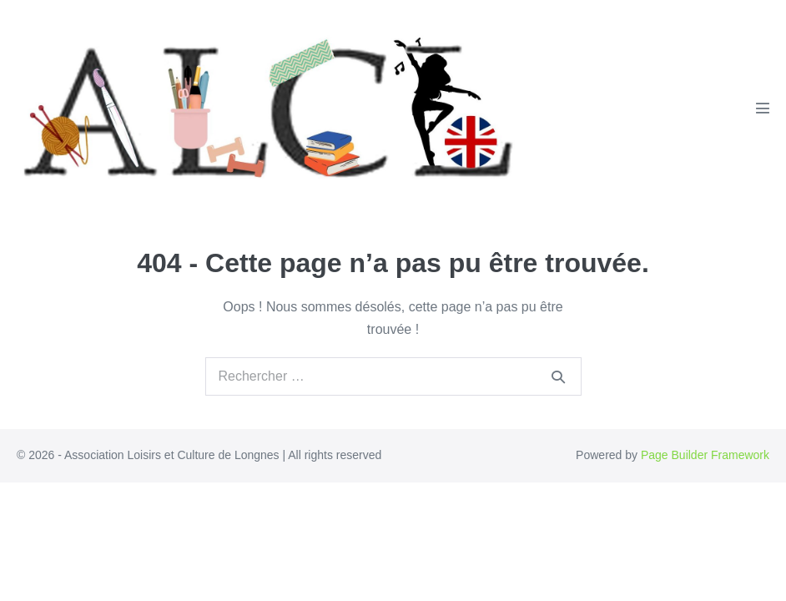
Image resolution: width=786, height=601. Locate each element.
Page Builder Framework (705, 455)
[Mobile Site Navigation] (762, 107)
